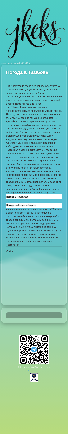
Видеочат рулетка (34, 371)
